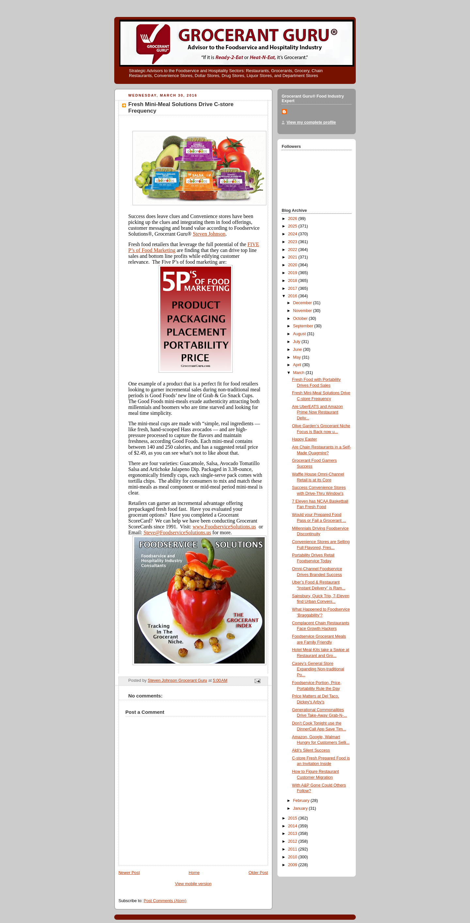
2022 (293, 249)
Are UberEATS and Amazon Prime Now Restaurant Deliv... (317, 412)
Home (194, 872)
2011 (293, 849)
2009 (293, 865)
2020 (293, 265)
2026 (293, 218)
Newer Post (129, 872)
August (300, 334)
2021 (293, 257)
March (299, 372)
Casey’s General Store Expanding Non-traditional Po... (318, 669)
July (297, 341)
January (301, 808)
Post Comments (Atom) (165, 901)
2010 (293, 857)
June (298, 349)
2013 (293, 833)
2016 (293, 296)
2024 (293, 234)
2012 (293, 841)
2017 (293, 288)
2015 (293, 818)
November (303, 310)
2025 (293, 226)
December (303, 303)
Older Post (258, 872)
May (297, 357)
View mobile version (193, 884)
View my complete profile (311, 122)
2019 (293, 273)
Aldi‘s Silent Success (311, 750)
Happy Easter (304, 439)
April (298, 365)
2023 (293, 242)
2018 (293, 280)
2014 (293, 826)
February (302, 800)
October (301, 318)
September (303, 326)
